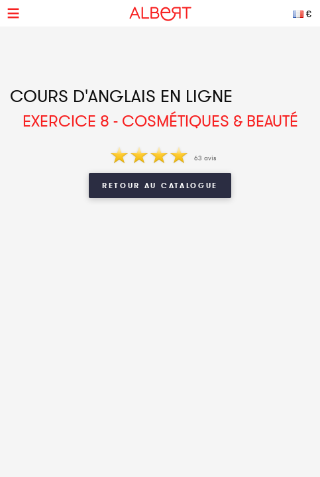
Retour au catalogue (160, 185)
